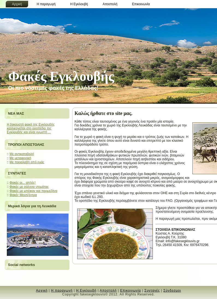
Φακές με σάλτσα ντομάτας (29, 187)
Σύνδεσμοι (172, 290)
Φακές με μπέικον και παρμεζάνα (33, 191)
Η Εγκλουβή (86, 290)
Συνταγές (152, 290)
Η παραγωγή (62, 290)
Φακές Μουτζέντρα (23, 195)
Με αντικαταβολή (22, 154)
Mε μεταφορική (20, 158)
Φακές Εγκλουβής (61, 76)
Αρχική (41, 290)
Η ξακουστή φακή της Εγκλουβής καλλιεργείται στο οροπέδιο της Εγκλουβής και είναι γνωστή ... (31, 128)
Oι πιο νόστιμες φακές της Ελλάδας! (53, 87)
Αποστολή (108, 290)
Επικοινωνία (130, 290)
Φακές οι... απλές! (22, 183)
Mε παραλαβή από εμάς (27, 162)
